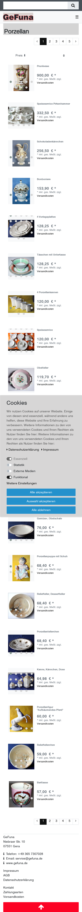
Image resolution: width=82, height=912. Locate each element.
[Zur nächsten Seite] (76, 41)
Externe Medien (24, 471)
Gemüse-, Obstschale (49, 518)
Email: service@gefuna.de (24, 858)
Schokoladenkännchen (50, 141)
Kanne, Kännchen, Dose (51, 669)
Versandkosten (45, 82)
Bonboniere (44, 179)
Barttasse (42, 782)
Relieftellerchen (46, 745)
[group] (21, 78)
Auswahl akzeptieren (41, 501)
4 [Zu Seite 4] (63, 41)
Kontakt (8, 887)
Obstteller (42, 367)
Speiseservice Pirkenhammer (53, 103)
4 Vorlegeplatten (46, 216)
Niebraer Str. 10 (14, 841)
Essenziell (20, 458)
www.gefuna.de (17, 863)
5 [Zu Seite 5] (69, 41)
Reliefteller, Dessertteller (51, 594)
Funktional (21, 477)
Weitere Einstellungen (22, 483)
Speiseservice (45, 330)
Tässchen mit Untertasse (51, 254)
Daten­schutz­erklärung (23, 449)
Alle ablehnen (41, 510)
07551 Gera (11, 846)
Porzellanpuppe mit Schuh (52, 556)
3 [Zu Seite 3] (56, 41)
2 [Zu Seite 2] (50, 41)
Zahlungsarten (13, 892)
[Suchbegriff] (35, 5)
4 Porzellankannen (47, 292)
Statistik (19, 465)
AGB (6, 875)
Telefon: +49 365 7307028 (24, 854)
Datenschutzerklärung (18, 880)
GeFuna (8, 837)
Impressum (11, 870)
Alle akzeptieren (41, 492)
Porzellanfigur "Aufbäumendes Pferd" (50, 708)
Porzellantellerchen (48, 631)
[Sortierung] (40, 55)
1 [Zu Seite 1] (43, 41)
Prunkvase (43, 66)
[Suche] (73, 5)
